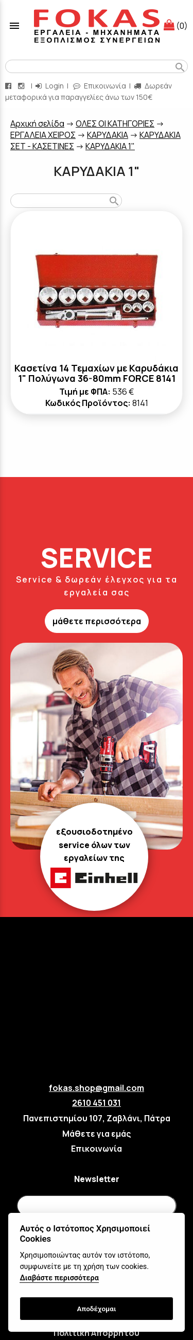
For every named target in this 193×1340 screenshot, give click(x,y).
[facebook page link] (9, 86)
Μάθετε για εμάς (96, 1133)
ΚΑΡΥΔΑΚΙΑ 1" (110, 146)
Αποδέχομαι (96, 1308)
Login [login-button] (50, 86)
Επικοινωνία (96, 1148)
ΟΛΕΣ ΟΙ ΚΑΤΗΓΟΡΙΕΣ (115, 123)
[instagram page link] (22, 86)
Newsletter (96, 1179)
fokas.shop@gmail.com (96, 1088)
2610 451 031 (96, 1102)
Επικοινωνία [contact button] (99, 86)
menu (14, 26)
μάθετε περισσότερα (96, 621)
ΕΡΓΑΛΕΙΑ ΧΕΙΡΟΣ (43, 134)
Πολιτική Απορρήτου (96, 1332)
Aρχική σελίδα (37, 123)
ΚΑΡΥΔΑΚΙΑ (107, 134)
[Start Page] (97, 25)
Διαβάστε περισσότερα (59, 1278)
